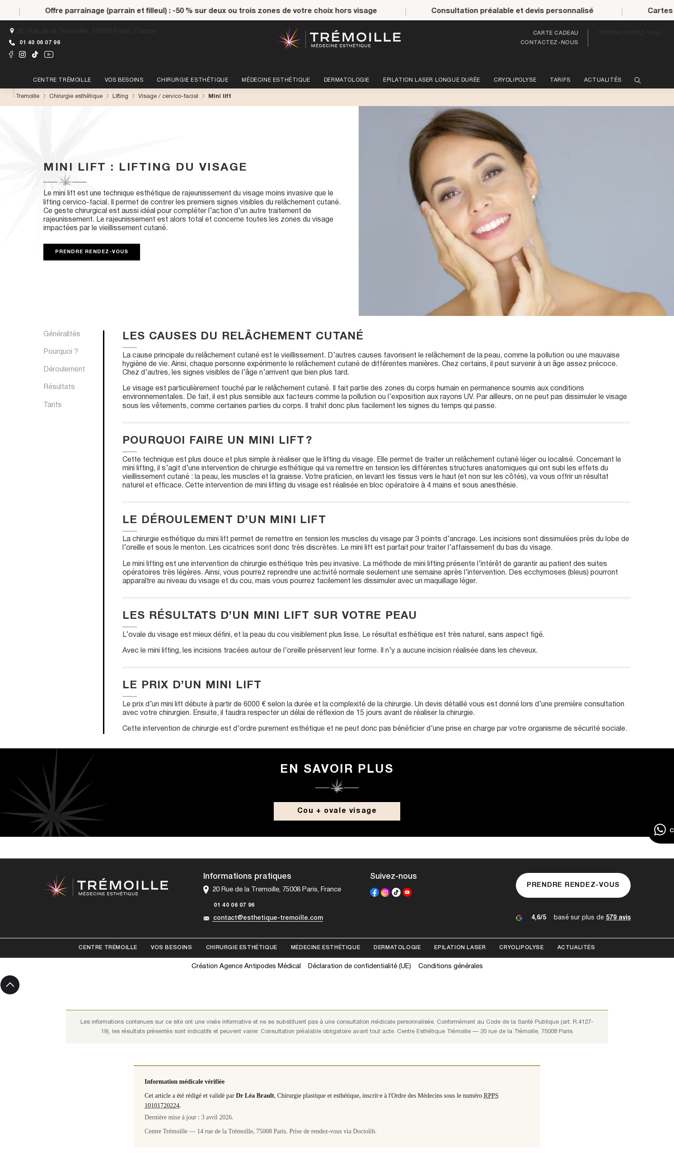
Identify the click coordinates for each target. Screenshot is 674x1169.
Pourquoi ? (60, 352)
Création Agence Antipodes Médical (246, 966)
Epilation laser (460, 947)
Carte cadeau (556, 33)
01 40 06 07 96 (34, 43)
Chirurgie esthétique (241, 947)
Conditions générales (450, 966)
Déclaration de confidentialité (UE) (359, 966)
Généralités (61, 334)
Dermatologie (397, 947)
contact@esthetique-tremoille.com (263, 918)
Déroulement (64, 369)
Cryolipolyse (521, 947)
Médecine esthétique (325, 947)
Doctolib (364, 1131)
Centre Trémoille (108, 947)
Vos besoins (171, 947)
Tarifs (52, 405)
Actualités (576, 947)
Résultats (59, 387)
